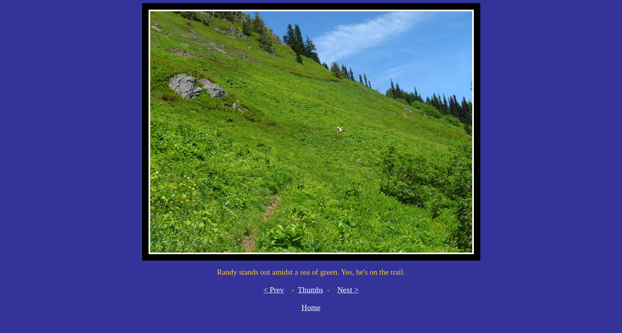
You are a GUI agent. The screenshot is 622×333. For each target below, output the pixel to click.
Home (311, 307)
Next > (348, 290)
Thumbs (310, 290)
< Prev (273, 290)
